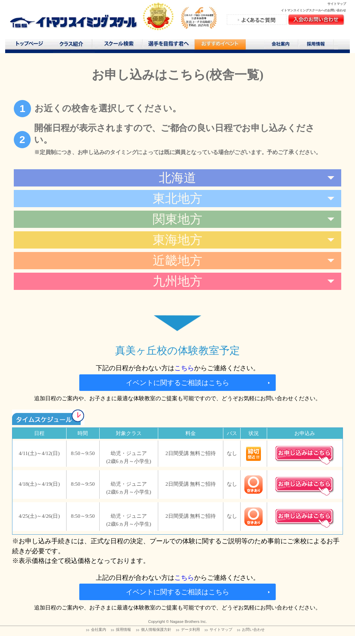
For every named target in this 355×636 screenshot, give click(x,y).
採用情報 (318, 45)
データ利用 (190, 629)
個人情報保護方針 (156, 629)
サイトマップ (336, 4)
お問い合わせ (253, 629)
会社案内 (281, 45)
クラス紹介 (74, 46)
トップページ (29, 45)
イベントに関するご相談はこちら (177, 382)
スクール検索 (120, 45)
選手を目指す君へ (168, 45)
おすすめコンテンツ (220, 46)
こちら (184, 368)
